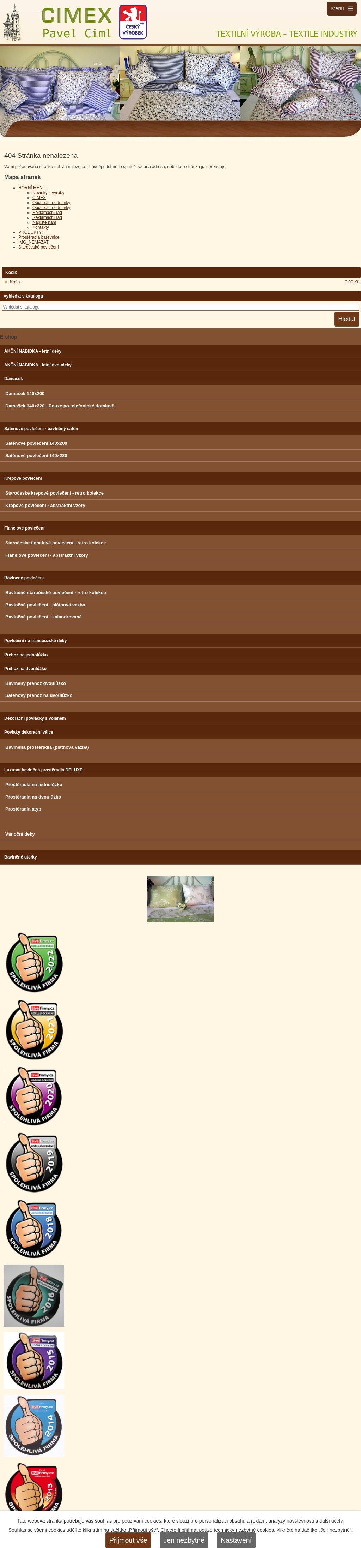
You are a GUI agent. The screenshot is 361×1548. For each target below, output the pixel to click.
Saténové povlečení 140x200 (36, 443)
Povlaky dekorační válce (28, 732)
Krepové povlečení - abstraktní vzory (45, 505)
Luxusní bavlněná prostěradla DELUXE (43, 769)
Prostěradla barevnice (39, 237)
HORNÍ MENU (31, 187)
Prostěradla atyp (23, 809)
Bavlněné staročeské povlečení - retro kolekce (55, 592)
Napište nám (44, 222)
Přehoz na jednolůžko (26, 654)
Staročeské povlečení (38, 247)
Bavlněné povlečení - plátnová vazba (45, 605)
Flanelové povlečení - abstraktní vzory (46, 555)
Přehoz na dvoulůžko (25, 668)
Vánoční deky (20, 834)
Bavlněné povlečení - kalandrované (43, 617)
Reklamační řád (47, 212)
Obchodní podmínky (51, 202)
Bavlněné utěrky (20, 857)
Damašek (13, 378)
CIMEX (39, 197)
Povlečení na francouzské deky (35, 640)
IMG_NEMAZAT (33, 242)
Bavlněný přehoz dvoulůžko (35, 683)
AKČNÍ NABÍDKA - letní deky (32, 351)
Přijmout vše (128, 1540)
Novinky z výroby (48, 192)
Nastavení (236, 1540)
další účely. (331, 1521)
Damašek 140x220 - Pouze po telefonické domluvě (59, 405)
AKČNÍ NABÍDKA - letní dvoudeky (38, 365)
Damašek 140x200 (24, 393)
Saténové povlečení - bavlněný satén (41, 428)
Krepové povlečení (23, 478)
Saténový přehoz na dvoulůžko (39, 695)
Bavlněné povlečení (24, 577)
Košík (15, 282)
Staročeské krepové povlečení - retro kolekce (54, 493)
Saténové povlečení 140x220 (36, 455)
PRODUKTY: (30, 232)
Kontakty (40, 227)
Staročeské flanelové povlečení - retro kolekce (55, 542)
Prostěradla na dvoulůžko (33, 797)
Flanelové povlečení (24, 528)
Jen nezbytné (184, 1540)
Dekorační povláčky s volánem (35, 718)
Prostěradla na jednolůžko (33, 784)
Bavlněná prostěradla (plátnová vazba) (47, 747)
